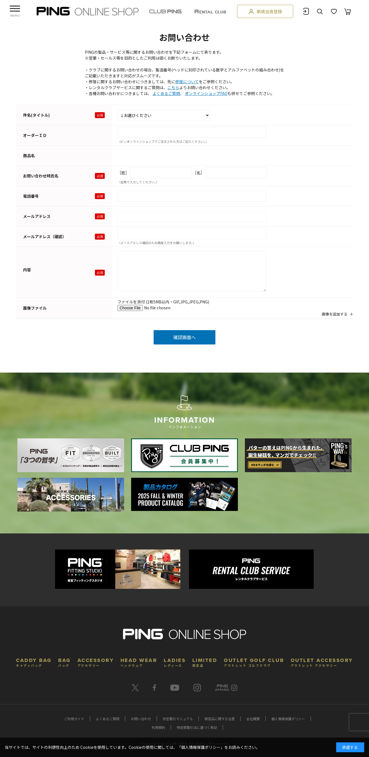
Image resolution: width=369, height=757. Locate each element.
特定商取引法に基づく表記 (197, 727)
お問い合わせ (141, 718)
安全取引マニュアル (178, 718)
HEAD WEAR (138, 662)
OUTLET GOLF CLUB (254, 662)
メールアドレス (37, 216)
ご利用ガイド (74, 718)
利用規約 (158, 727)
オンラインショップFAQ (206, 93)
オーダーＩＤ (35, 135)
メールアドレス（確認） (44, 236)
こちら (173, 87)
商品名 (29, 155)
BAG (64, 662)
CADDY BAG (34, 662)
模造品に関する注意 (219, 718)
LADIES (175, 662)
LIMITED (204, 662)
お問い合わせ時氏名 (40, 176)
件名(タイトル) (36, 115)
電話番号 (31, 196)
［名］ (198, 172)
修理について (187, 81)
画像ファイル (35, 308)
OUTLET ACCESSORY (322, 662)
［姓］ (123, 172)
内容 (27, 269)
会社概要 (253, 718)
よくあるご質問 (166, 93)
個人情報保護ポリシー (288, 718)
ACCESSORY (96, 662)
